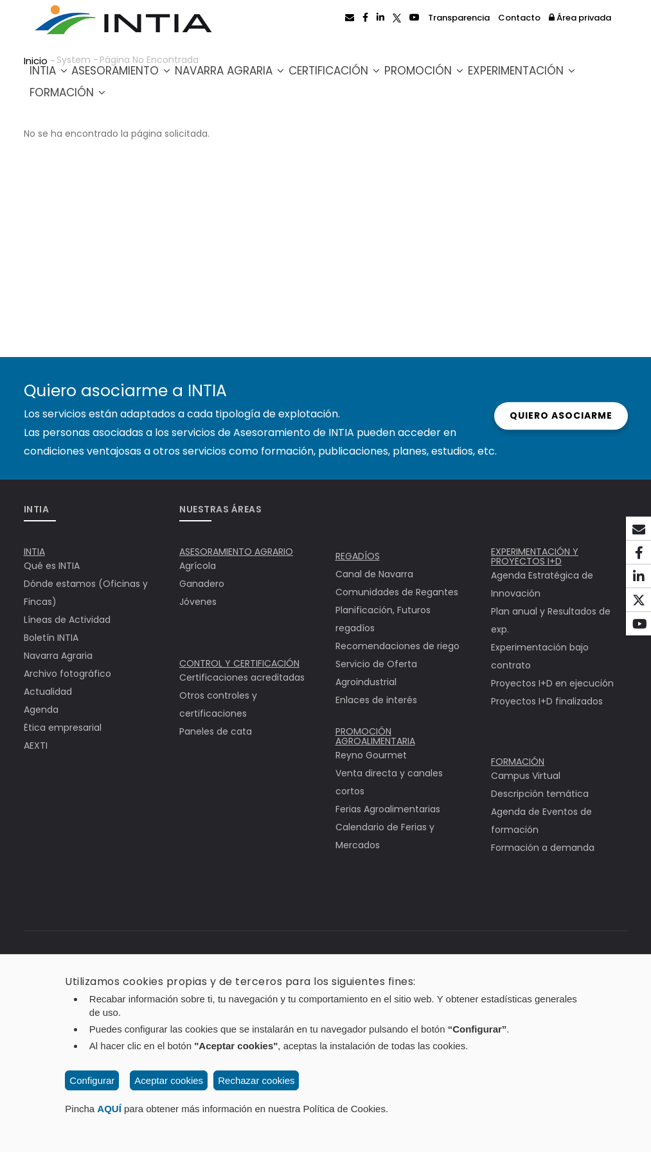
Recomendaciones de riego (397, 646)
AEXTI (36, 745)
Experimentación (90, 106)
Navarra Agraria (260, 77)
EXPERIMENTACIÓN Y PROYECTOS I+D (534, 556)
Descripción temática (540, 793)
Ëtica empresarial (63, 727)
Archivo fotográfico (67, 673)
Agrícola (197, 565)
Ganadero (201, 583)
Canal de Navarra (374, 574)
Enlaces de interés (376, 700)
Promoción (477, 77)
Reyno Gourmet (371, 755)
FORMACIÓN (517, 761)
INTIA (56, 77)
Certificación (376, 77)
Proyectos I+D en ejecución (552, 683)
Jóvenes (198, 601)
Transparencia (459, 18)
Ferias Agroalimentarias (387, 809)
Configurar (91, 1080)
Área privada (580, 18)
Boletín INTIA (51, 637)
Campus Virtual (525, 775)
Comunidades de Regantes (396, 592)
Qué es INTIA (52, 565)
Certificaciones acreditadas (242, 677)
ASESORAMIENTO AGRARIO (236, 551)
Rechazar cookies (256, 1080)
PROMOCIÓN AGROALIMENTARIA (375, 736)
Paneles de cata (215, 731)
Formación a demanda (542, 847)
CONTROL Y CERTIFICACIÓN (239, 663)
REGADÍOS (357, 556)
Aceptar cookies (168, 1080)
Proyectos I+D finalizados (547, 701)
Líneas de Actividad (67, 619)
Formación (198, 106)
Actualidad (48, 691)
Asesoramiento (140, 77)
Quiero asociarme (558, 415)
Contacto (519, 18)
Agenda (41, 709)
